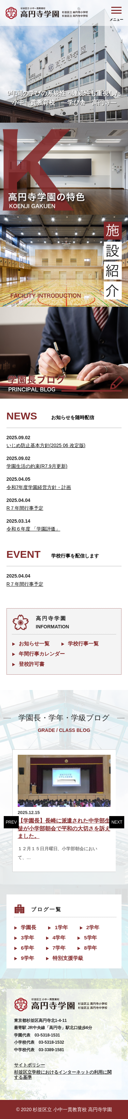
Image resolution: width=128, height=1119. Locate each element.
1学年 (61, 927)
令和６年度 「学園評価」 (33, 529)
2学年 (92, 927)
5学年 (90, 937)
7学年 (59, 948)
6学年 (27, 948)
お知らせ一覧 (34, 643)
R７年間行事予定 (24, 508)
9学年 (27, 958)
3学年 (27, 937)
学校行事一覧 (83, 643)
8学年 (90, 948)
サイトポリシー (29, 1065)
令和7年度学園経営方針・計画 (38, 487)
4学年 (59, 937)
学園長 (28, 927)
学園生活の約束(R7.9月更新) (37, 466)
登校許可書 (31, 664)
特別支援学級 (68, 958)
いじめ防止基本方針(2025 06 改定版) (46, 445)
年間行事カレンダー (42, 654)
